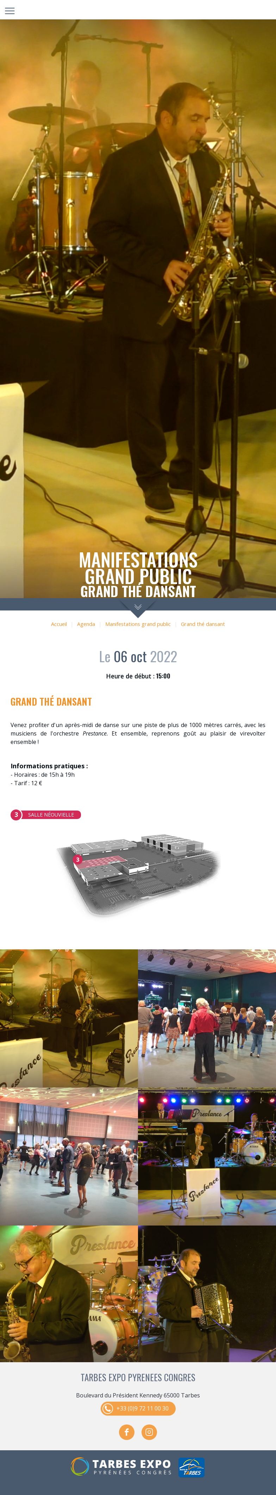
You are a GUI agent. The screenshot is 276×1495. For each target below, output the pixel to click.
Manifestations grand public (138, 624)
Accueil (59, 624)
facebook (126, 1432)
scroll (138, 608)
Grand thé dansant (203, 624)
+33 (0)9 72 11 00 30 (143, 1408)
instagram (149, 1432)
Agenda (86, 624)
